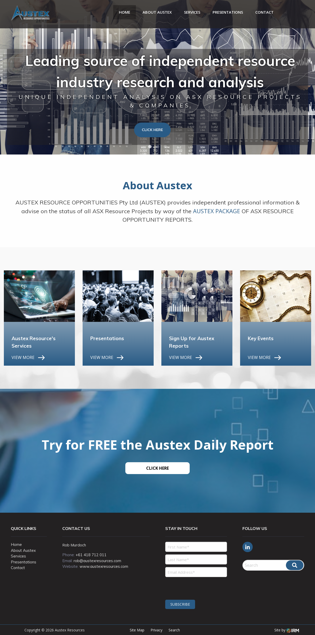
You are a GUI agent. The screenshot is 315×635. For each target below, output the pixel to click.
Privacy (156, 630)
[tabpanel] (157, 77)
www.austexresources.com (104, 566)
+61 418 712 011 (91, 554)
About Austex (157, 12)
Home (124, 12)
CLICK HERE (157, 468)
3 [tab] (165, 146)
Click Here (152, 129)
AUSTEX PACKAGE (216, 211)
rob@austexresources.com (97, 560)
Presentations (228, 12)
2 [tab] (157, 146)
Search (174, 630)
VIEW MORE (23, 357)
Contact (264, 12)
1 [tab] (149, 146)
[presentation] (196, 588)
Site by (286, 630)
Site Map (137, 630)
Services (192, 12)
